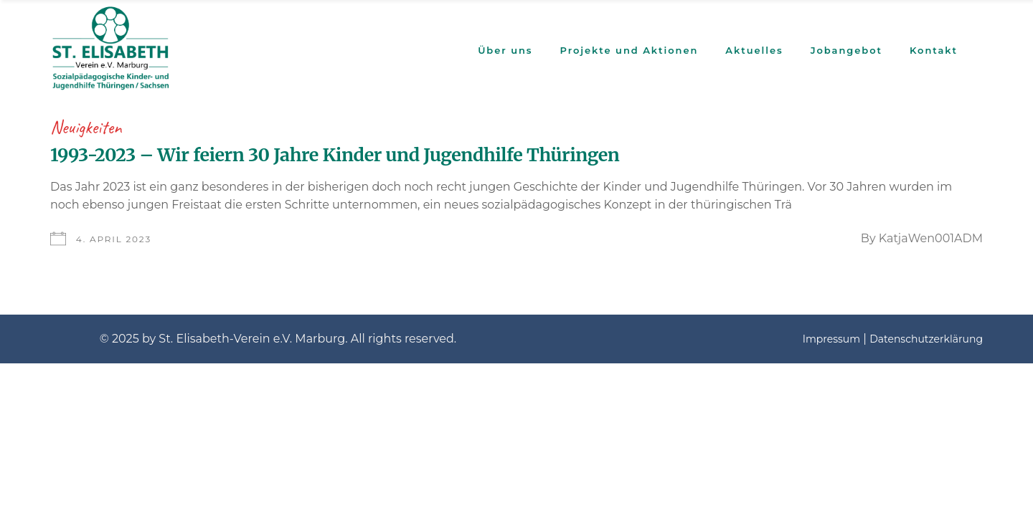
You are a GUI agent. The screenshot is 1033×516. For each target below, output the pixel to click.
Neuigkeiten (86, 127)
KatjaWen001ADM (931, 238)
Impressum (831, 339)
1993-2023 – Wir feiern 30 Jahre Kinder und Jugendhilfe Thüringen (334, 154)
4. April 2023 (113, 239)
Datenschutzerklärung (926, 339)
